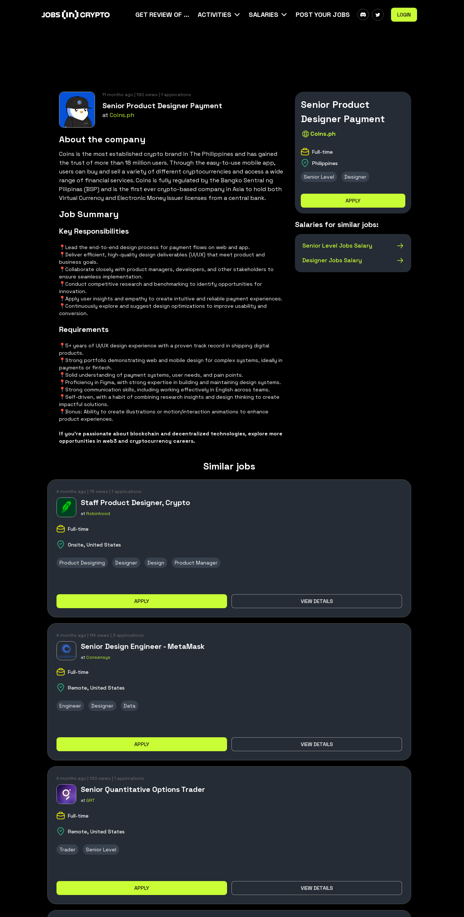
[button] (219, 15)
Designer (355, 176)
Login (404, 14)
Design (155, 562)
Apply (353, 200)
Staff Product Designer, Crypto (135, 502)
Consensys (98, 657)
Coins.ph (122, 115)
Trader (67, 849)
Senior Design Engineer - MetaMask (143, 646)
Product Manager (196, 562)
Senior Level (319, 176)
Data (129, 705)
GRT (90, 800)
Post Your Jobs (323, 14)
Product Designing (82, 562)
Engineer (70, 705)
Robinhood (98, 513)
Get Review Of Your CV (162, 14)
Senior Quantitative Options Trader (143, 789)
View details (317, 601)
